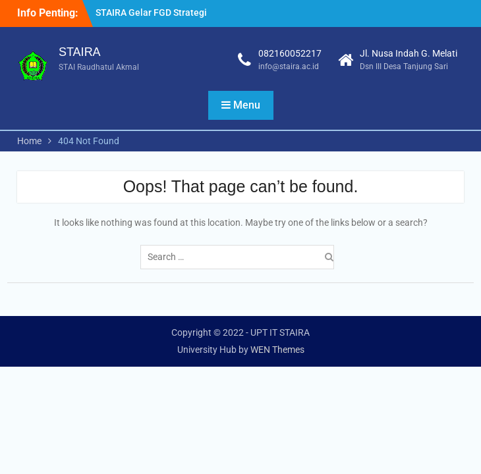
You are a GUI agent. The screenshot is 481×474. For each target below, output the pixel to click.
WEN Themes (277, 349)
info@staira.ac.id (288, 66)
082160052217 (290, 53)
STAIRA (80, 52)
